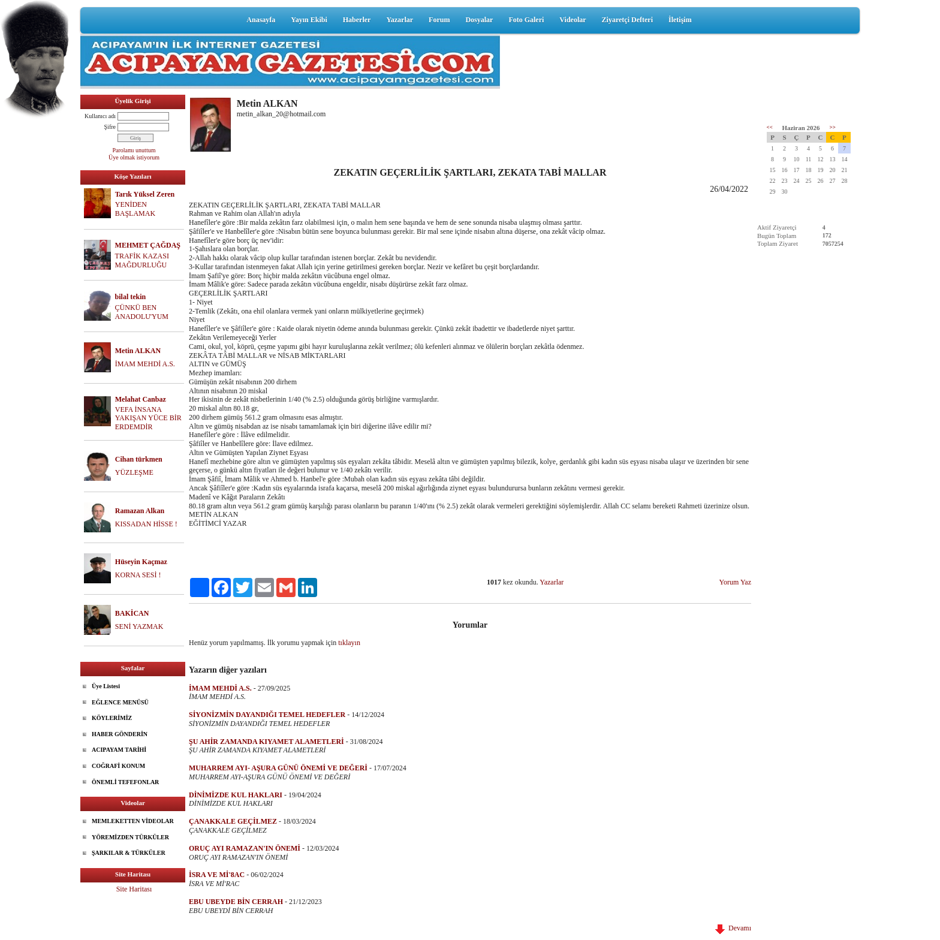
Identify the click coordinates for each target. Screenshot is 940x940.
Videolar (572, 20)
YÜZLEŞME (134, 472)
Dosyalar (479, 20)
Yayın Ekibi (309, 20)
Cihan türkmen (138, 459)
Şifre (110, 126)
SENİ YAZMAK (139, 626)
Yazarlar (399, 20)
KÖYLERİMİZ (112, 718)
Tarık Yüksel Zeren (145, 194)
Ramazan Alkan (139, 511)
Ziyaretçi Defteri (627, 20)
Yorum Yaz (735, 582)
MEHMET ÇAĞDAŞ (147, 245)
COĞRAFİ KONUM (118, 766)
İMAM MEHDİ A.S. (145, 364)
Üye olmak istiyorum (134, 157)
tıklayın (349, 642)
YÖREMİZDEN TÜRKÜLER (130, 837)
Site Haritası (134, 889)
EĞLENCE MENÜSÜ (120, 702)
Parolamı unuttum (134, 150)
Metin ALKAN (138, 351)
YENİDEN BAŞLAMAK (135, 209)
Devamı (733, 928)
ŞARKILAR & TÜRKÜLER (128, 852)
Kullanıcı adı (100, 116)
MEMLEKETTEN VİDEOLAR (133, 821)
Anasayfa (260, 20)
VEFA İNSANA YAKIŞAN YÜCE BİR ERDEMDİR (148, 418)
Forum (439, 20)
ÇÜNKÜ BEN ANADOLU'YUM (142, 312)
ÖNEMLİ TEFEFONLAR (125, 782)
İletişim (680, 20)
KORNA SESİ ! (138, 575)
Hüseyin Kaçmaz (141, 562)
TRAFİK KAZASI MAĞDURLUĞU (142, 260)
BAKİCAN (132, 613)
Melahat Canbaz (140, 399)
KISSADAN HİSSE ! (146, 524)
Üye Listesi (106, 686)
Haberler (357, 20)
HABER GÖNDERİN (119, 734)
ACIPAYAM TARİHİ (119, 749)
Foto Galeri (526, 20)
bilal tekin (130, 297)
